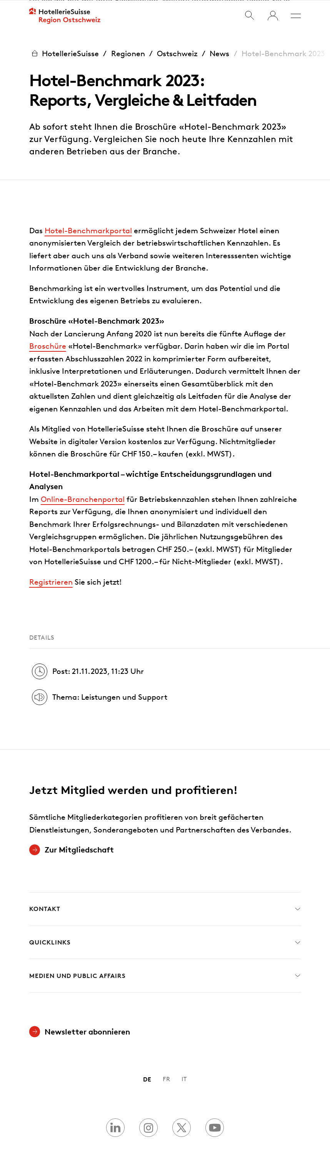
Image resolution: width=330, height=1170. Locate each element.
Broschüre (47, 345)
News (219, 53)
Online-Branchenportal (83, 498)
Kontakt (165, 908)
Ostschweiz (177, 53)
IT (184, 1079)
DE (147, 1079)
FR (166, 1079)
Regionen (128, 53)
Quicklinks (165, 942)
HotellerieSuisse (64, 53)
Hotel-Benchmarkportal (88, 230)
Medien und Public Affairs (165, 975)
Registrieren (51, 581)
